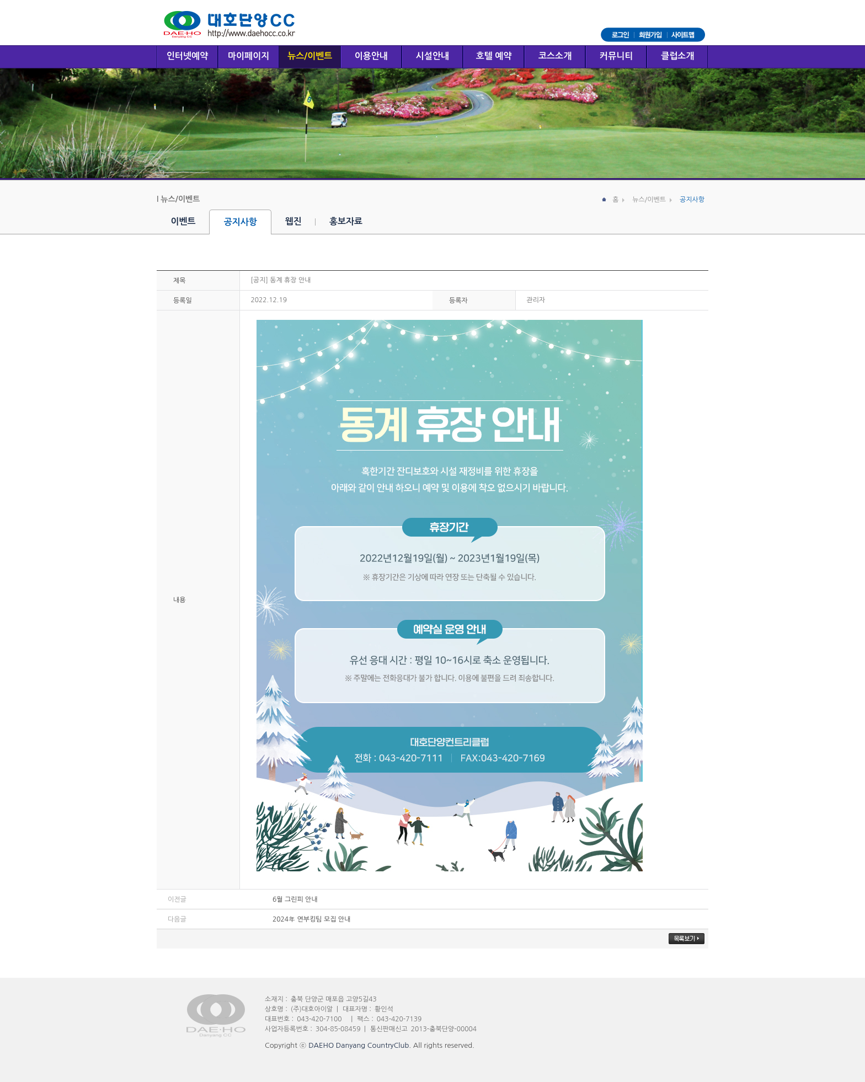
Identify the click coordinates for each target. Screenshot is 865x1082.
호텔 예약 (494, 56)
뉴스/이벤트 (309, 56)
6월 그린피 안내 (295, 899)
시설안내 (432, 56)
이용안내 (371, 56)
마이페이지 (248, 56)
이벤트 (183, 221)
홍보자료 (345, 221)
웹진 (293, 221)
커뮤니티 (616, 56)
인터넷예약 (187, 56)
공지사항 (240, 222)
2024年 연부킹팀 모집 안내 (311, 919)
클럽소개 (677, 56)
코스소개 (555, 56)
